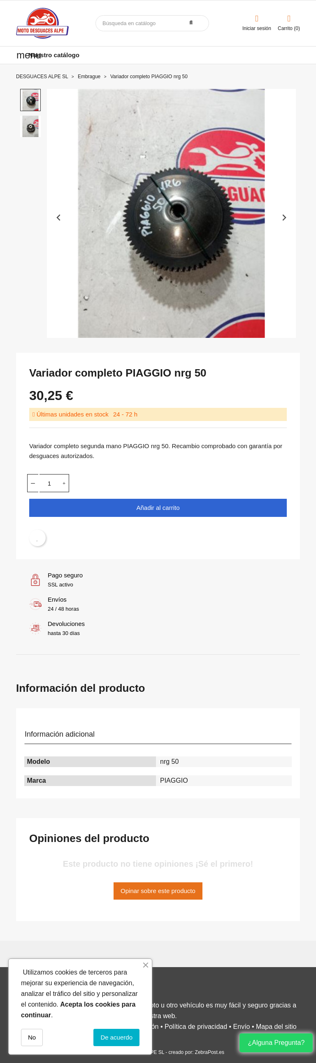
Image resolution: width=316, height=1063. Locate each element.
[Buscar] (152, 23)
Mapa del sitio (276, 1026)
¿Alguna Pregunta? (276, 1042)
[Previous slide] (59, 217)
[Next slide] (283, 217)
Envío (241, 1026)
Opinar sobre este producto (158, 890)
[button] (30, 100)
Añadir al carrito (157, 507)
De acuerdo (116, 1037)
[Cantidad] (49, 483)
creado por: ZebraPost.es (196, 1052)
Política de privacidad (196, 1026)
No (32, 1037)
